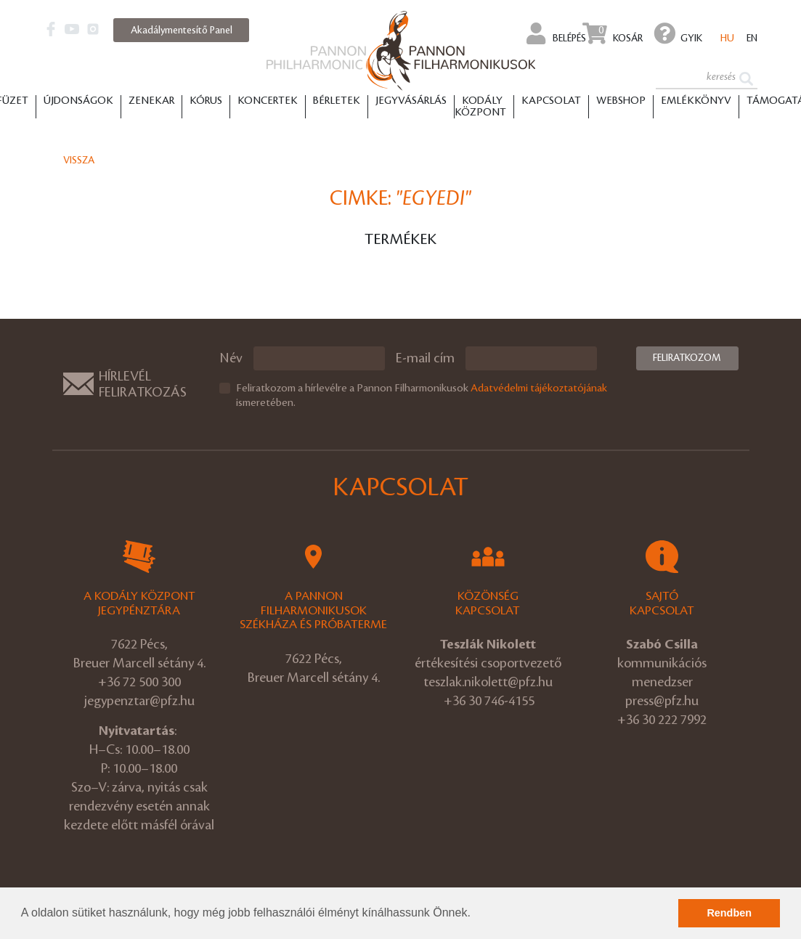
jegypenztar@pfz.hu (139, 701)
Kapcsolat (551, 101)
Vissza (78, 160)
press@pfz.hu (662, 701)
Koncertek (267, 101)
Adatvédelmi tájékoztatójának (539, 388)
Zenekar (151, 101)
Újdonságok (78, 101)
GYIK (678, 33)
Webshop (621, 101)
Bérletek (336, 101)
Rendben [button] (729, 913)
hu (727, 38)
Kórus (206, 101)
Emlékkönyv (696, 101)
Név (231, 358)
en (752, 38)
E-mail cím (425, 358)
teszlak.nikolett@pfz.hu (488, 682)
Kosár (612, 33)
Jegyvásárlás (411, 101)
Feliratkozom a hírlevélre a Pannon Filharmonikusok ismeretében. (421, 396)
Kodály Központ (480, 106)
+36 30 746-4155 (489, 701)
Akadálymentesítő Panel (181, 30)
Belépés (556, 33)
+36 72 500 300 (139, 682)
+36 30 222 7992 (662, 719)
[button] (475, 914)
